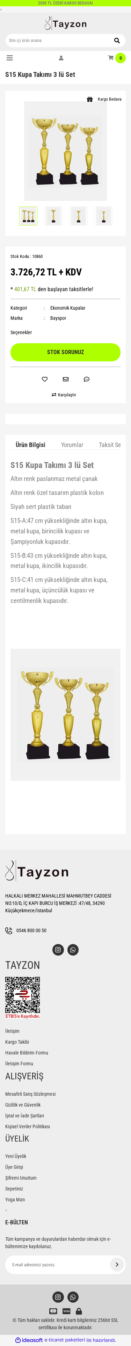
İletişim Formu (19, 1064)
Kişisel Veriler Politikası (27, 1127)
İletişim (12, 1031)
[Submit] (117, 1265)
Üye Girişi (14, 1167)
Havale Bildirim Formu (26, 1053)
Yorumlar (72, 444)
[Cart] (117, 58)
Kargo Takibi (17, 1042)
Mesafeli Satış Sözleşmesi (30, 1094)
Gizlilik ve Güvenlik (23, 1105)
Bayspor (58, 318)
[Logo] (66, 23)
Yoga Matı (15, 1200)
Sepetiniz (14, 1189)
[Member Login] (61, 58)
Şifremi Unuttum (21, 1178)
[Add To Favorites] (45, 379)
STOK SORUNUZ (65, 352)
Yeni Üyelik (15, 1156)
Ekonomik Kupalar (67, 308)
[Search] (65, 41)
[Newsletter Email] (65, 1265)
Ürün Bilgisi (30, 444)
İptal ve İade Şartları (24, 1116)
